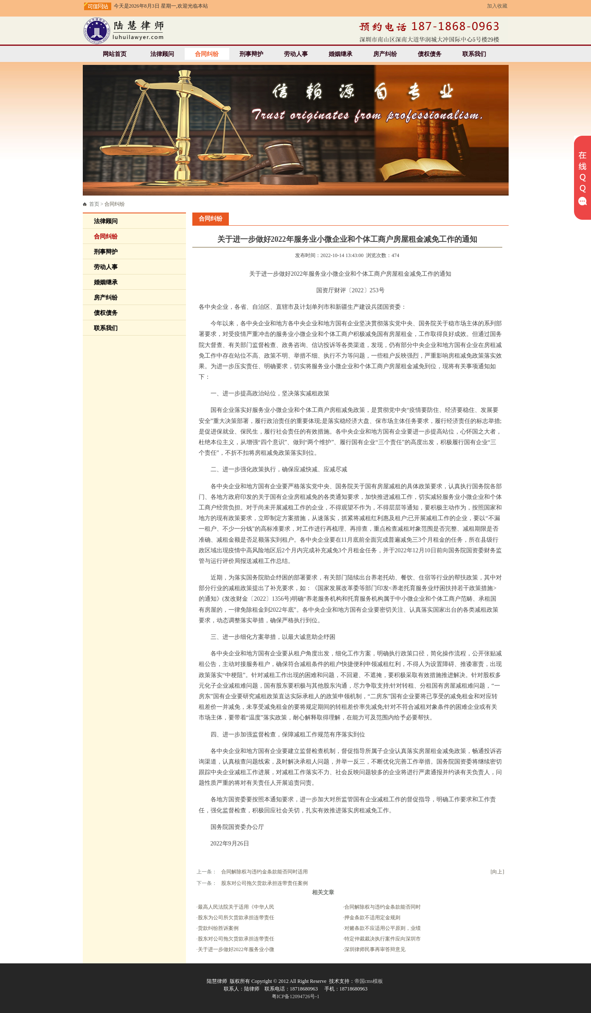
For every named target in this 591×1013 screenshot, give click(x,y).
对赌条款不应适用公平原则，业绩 (382, 928)
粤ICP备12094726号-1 (296, 996)
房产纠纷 (385, 54)
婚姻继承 (340, 54)
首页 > (107, 204)
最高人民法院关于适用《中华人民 (236, 907)
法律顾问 (162, 54)
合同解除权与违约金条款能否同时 (382, 907)
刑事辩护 (251, 54)
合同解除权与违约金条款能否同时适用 (264, 872)
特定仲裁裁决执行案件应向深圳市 (382, 939)
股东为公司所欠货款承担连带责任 (236, 918)
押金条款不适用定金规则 (372, 918)
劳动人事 (296, 54)
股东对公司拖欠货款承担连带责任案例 (264, 883)
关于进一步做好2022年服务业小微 (236, 949)
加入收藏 (497, 6)
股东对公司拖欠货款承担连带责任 (236, 939)
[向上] (497, 872)
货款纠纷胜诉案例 (218, 928)
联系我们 (474, 54)
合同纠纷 (207, 54)
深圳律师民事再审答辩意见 (374, 949)
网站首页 (115, 54)
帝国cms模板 (369, 981)
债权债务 (430, 54)
